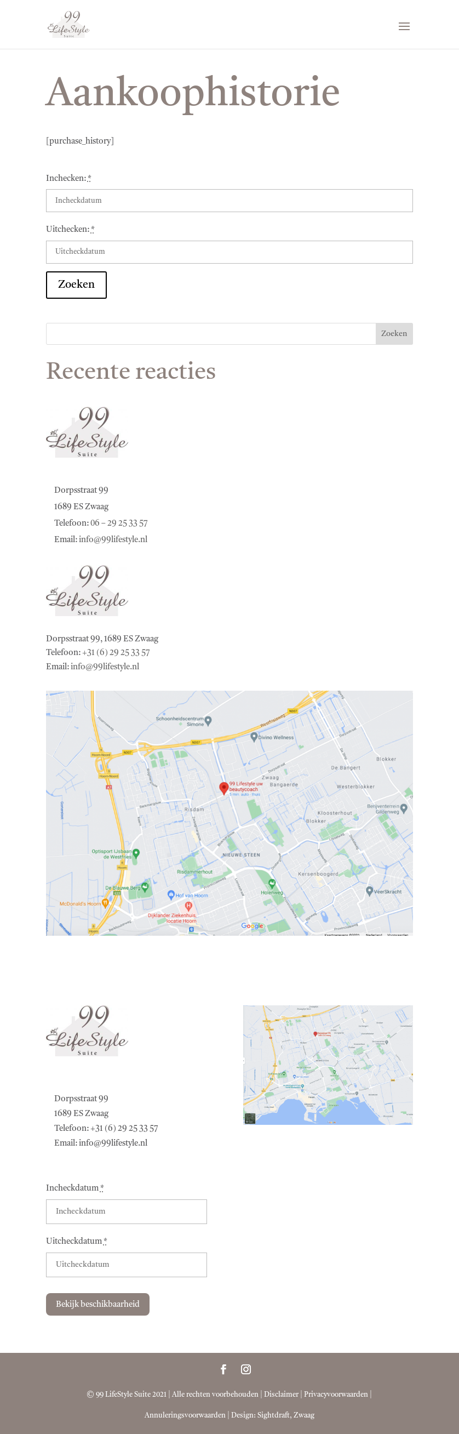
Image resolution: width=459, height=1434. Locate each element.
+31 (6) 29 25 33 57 (116, 653)
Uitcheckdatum (76, 1242)
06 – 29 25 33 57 (119, 524)
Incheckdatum (75, 1189)
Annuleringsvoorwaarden (185, 1415)
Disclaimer (281, 1394)
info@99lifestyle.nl (113, 540)
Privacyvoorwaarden (336, 1394)
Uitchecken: (70, 230)
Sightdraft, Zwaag (285, 1415)
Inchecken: (68, 179)
